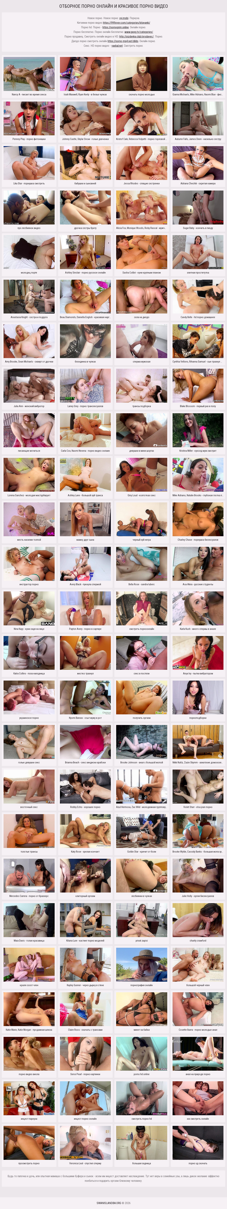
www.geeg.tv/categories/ (138, 32)
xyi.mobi (123, 18)
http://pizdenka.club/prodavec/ (136, 36)
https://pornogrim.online (116, 27)
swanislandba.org (109, 1203)
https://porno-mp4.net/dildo (123, 41)
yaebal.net (117, 45)
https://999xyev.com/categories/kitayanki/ (126, 22)
